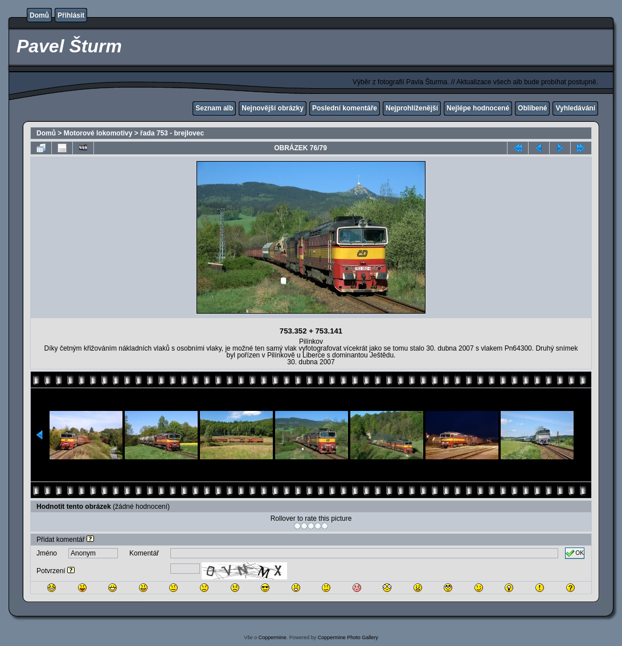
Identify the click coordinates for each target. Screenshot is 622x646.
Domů (39, 15)
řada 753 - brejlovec (172, 133)
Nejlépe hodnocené (478, 108)
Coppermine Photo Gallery (348, 637)
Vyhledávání (575, 108)
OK (575, 553)
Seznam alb (214, 108)
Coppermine (273, 637)
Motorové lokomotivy (98, 133)
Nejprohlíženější (412, 108)
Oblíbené (532, 108)
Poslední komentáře (344, 108)
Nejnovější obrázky (273, 108)
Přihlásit (71, 15)
